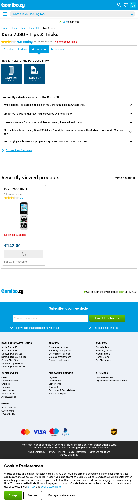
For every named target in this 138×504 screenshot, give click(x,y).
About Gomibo (8, 407)
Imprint (61, 452)
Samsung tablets (104, 350)
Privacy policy (8, 414)
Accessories (9, 373)
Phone (14, 28)
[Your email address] (50, 318)
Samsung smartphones (60, 350)
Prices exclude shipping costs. (102, 445)
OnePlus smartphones (59, 354)
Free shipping (20, 262)
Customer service (61, 373)
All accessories (8, 397)
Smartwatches (8, 393)
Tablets (101, 343)
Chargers (5, 384)
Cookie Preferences (77, 452)
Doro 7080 (34, 28)
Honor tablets (102, 357)
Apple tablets (102, 347)
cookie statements (51, 486)
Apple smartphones (58, 347)
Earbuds (5, 387)
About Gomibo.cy (36, 452)
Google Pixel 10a (9, 360)
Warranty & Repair (57, 393)
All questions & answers (16, 150)
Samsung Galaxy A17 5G (13, 366)
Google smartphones (59, 360)
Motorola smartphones (60, 357)
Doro (23, 28)
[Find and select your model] (72, 14)
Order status (55, 380)
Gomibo (6, 403)
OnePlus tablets (103, 360)
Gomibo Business (104, 377)
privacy (31, 486)
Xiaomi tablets (103, 354)
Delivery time (55, 384)
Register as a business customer (111, 380)
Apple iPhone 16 (9, 350)
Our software (7, 411)
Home (4, 28)
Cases (4, 377)
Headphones (7, 390)
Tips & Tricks (49, 28)
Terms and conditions (99, 452)
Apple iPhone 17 (9, 347)
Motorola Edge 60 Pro (12, 363)
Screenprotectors (9, 380)
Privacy (51, 452)
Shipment (53, 387)
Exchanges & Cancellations (62, 390)
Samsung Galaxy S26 (11, 354)
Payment (53, 377)
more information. (101, 447)
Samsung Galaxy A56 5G (13, 357)
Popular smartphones (16, 343)
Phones (54, 343)
